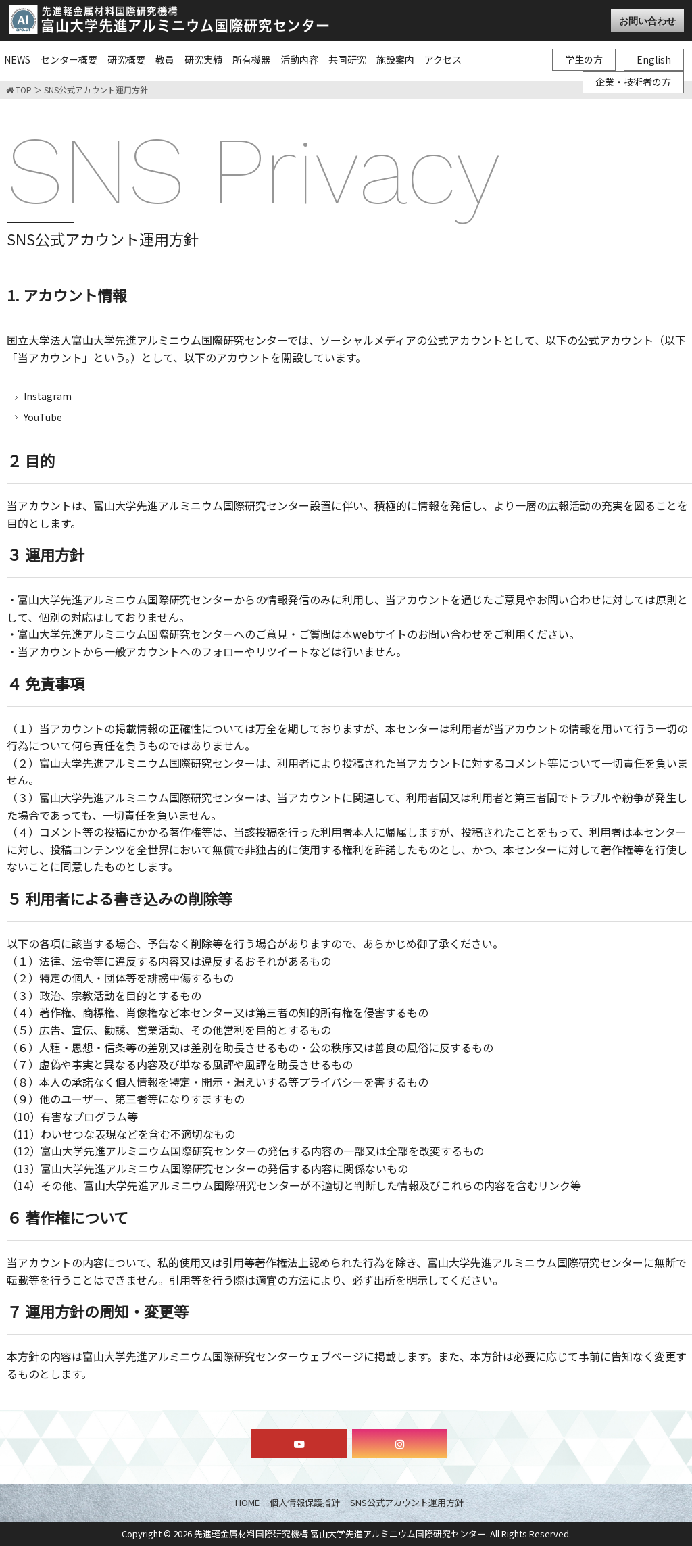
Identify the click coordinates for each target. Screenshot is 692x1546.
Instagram (48, 396)
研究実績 (203, 59)
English (654, 59)
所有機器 (251, 59)
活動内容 (299, 59)
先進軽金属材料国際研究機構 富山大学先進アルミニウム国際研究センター (340, 1533)
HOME (247, 1502)
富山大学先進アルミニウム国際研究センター (169, 19)
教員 (164, 59)
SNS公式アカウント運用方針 (407, 1502)
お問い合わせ (647, 20)
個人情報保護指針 (305, 1502)
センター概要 (69, 59)
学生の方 (584, 59)
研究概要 (126, 59)
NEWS (17, 59)
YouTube (43, 417)
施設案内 (395, 59)
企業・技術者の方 (633, 82)
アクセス (443, 59)
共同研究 (347, 59)
